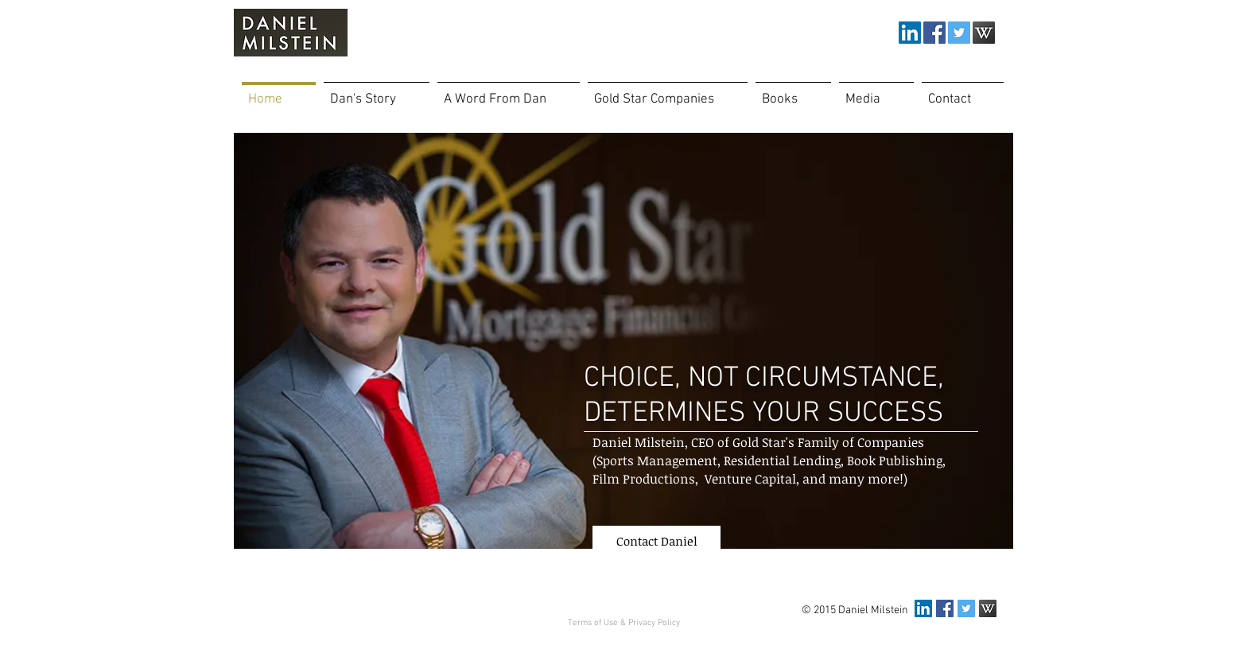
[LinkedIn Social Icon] (910, 32)
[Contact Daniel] (656, 541)
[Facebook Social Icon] (934, 32)
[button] (876, 92)
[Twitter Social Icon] (959, 32)
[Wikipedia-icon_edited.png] (984, 32)
